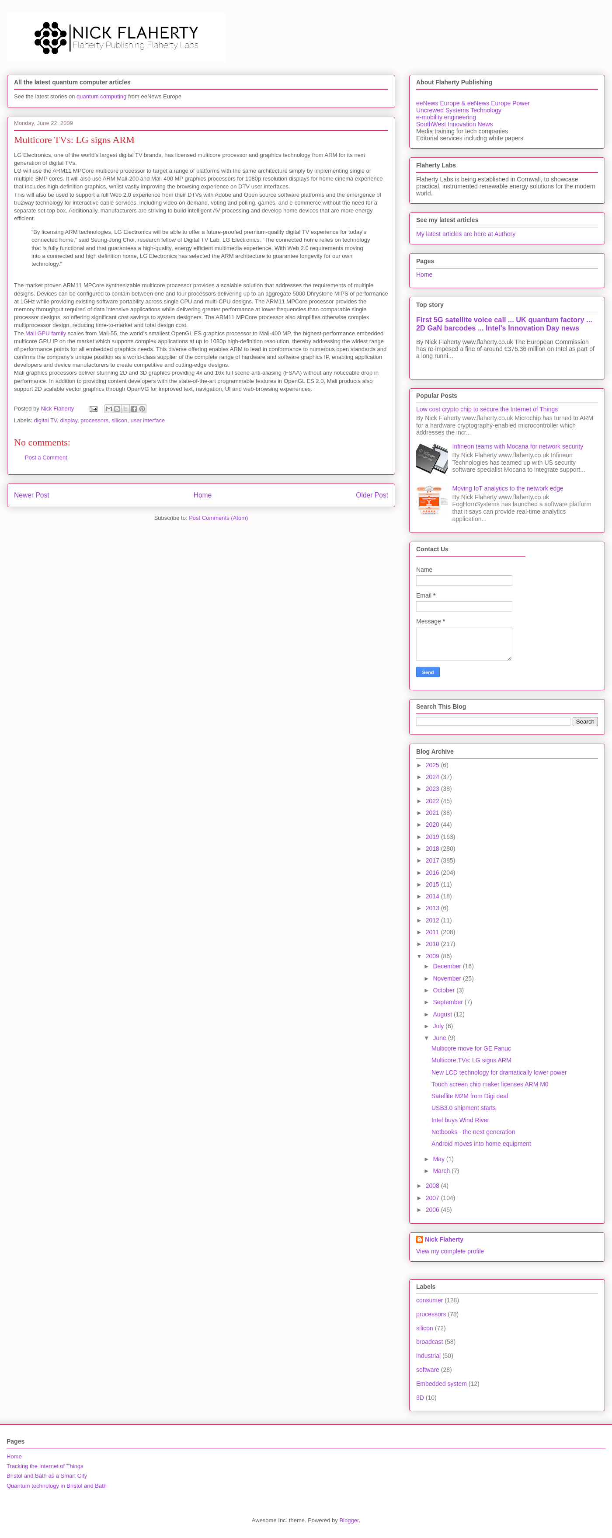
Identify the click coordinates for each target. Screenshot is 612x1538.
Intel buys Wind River (460, 1120)
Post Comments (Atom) (218, 518)
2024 (433, 776)
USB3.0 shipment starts (463, 1107)
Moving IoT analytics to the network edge (507, 488)
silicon (119, 420)
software (427, 1369)
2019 (433, 836)
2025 (433, 765)
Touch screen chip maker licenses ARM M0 (490, 1084)
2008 (433, 1185)
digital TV (45, 420)
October (444, 990)
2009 (433, 956)
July (439, 1026)
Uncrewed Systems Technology (458, 110)
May (439, 1158)
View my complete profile (450, 1251)
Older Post (372, 495)
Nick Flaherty (444, 1239)
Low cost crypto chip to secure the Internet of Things (487, 409)
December (447, 966)
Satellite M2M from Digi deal (469, 1096)
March (442, 1170)
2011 (433, 932)
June (440, 1037)
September (448, 1002)
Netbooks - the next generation (473, 1131)
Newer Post (31, 495)
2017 (433, 860)
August (443, 1014)
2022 (433, 800)
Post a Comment (46, 457)
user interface (147, 420)
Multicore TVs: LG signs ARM (471, 1060)
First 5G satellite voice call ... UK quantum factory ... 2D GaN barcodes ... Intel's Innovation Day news (504, 324)
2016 (433, 872)
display (69, 420)
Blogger (348, 1520)
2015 (433, 884)
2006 (433, 1209)
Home (203, 495)
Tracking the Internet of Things (45, 1466)
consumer (429, 1300)
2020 (433, 824)
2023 (433, 788)
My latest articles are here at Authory (465, 233)
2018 (433, 848)
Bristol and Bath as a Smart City (47, 1475)
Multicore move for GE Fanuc (471, 1048)
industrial (428, 1355)
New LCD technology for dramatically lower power (499, 1072)
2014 (433, 896)
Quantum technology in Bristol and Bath (57, 1485)
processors (94, 420)
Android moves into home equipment (481, 1143)
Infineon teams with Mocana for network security (518, 446)
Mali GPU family (45, 333)
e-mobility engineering (446, 117)
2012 (433, 920)
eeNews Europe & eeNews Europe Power (473, 103)
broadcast (429, 1341)
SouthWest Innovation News (454, 124)
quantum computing (101, 96)
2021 (433, 812)
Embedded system (441, 1383)
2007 (433, 1197)
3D (420, 1397)
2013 (433, 908)
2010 (433, 943)
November (447, 978)
